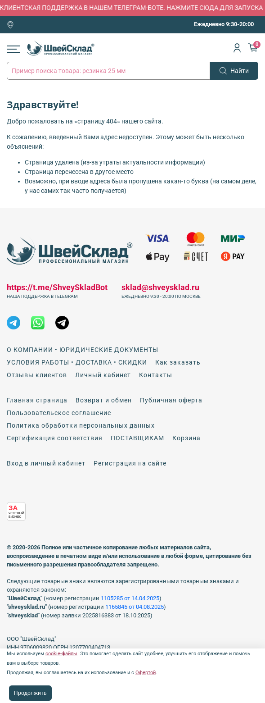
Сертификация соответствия (55, 438)
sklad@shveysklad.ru (160, 287)
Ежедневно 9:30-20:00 (224, 24)
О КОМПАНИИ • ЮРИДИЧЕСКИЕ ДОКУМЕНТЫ (82, 349)
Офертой (145, 673)
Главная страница (37, 400)
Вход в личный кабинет (46, 463)
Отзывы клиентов (37, 375)
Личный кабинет (103, 375)
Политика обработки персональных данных (81, 425)
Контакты (155, 375)
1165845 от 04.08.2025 (134, 606)
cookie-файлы (61, 654)
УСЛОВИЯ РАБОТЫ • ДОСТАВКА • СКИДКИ (77, 362)
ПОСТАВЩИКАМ (137, 438)
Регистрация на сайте (130, 463)
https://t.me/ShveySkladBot (57, 287)
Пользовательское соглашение (59, 412)
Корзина (186, 438)
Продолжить (30, 693)
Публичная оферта (171, 400)
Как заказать (178, 362)
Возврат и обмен (104, 400)
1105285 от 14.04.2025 (130, 598)
